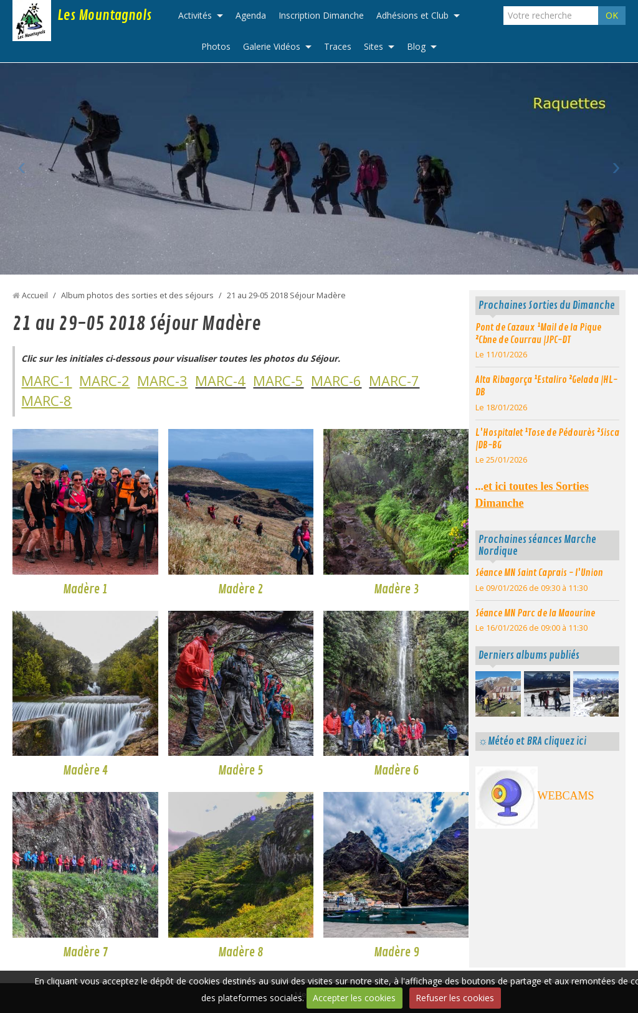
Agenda (251, 15)
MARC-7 (394, 380)
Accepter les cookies (354, 998)
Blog (416, 46)
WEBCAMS (566, 795)
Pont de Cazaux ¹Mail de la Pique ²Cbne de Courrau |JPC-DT (538, 333)
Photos (216, 46)
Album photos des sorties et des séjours (137, 295)
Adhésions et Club (412, 15)
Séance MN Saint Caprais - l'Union (539, 573)
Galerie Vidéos (271, 46)
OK (612, 15)
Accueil (35, 295)
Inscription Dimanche (321, 15)
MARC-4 (220, 380)
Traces (337, 46)
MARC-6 (336, 380)
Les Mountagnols (104, 15)
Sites (373, 46)
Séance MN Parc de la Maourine (535, 613)
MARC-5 (278, 380)
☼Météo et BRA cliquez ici (532, 741)
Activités (195, 15)
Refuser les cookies (455, 998)
